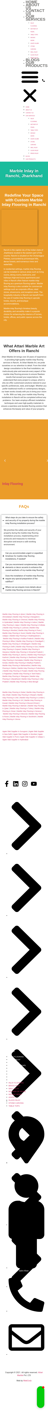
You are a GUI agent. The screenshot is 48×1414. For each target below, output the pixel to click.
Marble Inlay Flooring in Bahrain (14, 706)
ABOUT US (33, 6)
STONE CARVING (16, 1077)
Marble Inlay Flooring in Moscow (15, 714)
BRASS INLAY (34, 153)
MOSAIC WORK (15, 1068)
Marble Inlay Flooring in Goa (27, 647)
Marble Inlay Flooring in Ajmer (13, 614)
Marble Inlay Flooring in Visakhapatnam (25, 636)
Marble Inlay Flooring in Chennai (14, 620)
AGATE (12, 1071)
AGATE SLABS (35, 43)
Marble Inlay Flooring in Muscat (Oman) (24, 703)
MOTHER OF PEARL (17, 1065)
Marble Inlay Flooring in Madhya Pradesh (24, 663)
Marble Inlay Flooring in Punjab (15, 671)
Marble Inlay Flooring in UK (12, 700)
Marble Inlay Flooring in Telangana (15, 676)
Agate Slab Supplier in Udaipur (31, 737)
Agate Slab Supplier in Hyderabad (15, 740)
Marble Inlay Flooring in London (32, 698)
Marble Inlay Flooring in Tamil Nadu (26, 674)
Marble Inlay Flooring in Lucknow (15, 628)
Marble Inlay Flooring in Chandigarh (29, 641)
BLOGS (33, 60)
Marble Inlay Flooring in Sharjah (24, 695)
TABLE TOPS (34, 34)
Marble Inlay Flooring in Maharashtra (16, 665)
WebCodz (27, 1381)
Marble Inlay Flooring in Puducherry (31, 668)
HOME (27, 107)
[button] (30, 86)
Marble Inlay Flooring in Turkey (21, 708)
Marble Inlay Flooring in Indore (25, 622)
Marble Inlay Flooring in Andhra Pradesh (18, 639)
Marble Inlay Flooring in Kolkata (33, 625)
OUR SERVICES (35, 17)
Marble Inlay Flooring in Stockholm (23, 717)
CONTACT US (35, 12)
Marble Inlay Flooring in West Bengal (24, 682)
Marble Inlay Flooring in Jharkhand (23, 657)
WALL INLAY (34, 52)
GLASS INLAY (34, 55)
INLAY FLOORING (16, 1057)
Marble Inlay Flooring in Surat (13, 633)
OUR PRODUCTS (37, 64)
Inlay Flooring (12, 484)
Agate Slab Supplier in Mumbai (25, 734)
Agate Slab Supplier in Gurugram (14, 731)
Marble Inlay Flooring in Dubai (13, 692)
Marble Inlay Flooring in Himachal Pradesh (26, 652)
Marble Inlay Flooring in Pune (29, 630)
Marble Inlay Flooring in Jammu (14, 655)
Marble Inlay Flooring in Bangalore (26, 617)
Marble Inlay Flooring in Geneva (29, 711)
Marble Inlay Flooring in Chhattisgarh (16, 644)
